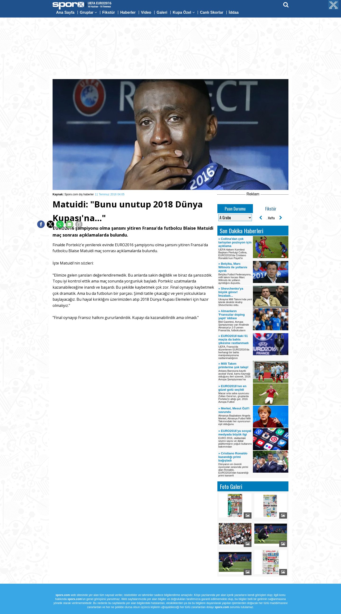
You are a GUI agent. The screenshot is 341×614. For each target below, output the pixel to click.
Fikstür (108, 12)
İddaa (234, 12)
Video (146, 12)
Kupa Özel (184, 12)
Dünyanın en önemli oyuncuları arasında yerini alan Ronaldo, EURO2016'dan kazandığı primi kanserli (235, 464)
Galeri (162, 12)
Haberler (128, 12)
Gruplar (88, 12)
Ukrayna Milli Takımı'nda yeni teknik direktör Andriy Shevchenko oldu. (235, 296)
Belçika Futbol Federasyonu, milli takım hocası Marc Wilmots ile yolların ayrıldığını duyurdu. (235, 273)
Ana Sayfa (65, 12)
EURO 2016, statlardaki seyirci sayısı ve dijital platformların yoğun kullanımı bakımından (235, 438)
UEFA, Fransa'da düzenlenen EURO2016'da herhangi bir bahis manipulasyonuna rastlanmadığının (235, 346)
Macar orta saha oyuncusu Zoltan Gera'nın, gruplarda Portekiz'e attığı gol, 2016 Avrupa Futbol (235, 393)
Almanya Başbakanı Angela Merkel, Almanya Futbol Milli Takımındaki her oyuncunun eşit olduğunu (235, 416)
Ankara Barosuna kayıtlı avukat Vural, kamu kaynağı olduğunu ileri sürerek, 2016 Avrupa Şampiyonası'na (235, 371)
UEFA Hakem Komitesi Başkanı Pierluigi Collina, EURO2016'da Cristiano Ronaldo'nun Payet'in (235, 248)
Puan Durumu (235, 209)
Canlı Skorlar (211, 12)
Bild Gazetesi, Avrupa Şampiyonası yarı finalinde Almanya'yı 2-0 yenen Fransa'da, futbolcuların (235, 320)
